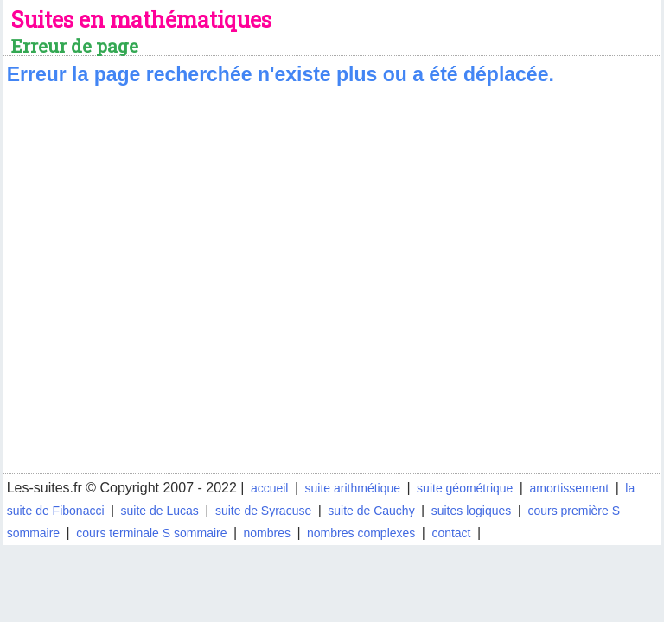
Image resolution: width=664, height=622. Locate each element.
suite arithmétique (353, 488)
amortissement (569, 488)
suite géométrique (465, 488)
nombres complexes (361, 533)
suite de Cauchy (371, 510)
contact (450, 533)
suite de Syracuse (263, 510)
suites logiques (471, 510)
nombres (267, 533)
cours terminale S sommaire (151, 533)
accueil (270, 488)
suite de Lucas (160, 510)
